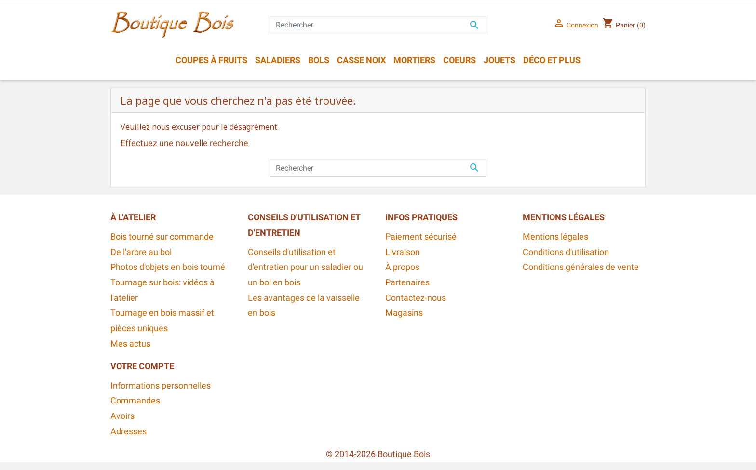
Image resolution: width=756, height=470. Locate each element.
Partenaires (407, 282)
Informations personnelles (160, 385)
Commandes (135, 400)
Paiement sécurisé (421, 237)
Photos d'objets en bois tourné (167, 267)
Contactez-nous (415, 298)
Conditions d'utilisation (566, 252)
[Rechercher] (378, 25)
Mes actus (130, 344)
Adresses (128, 431)
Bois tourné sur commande (162, 237)
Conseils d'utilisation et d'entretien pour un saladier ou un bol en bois (305, 267)
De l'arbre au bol (141, 252)
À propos (402, 267)
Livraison (402, 252)
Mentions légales (555, 237)
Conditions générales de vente (581, 267)
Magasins (404, 313)
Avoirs (122, 416)
